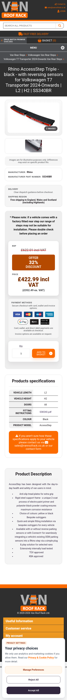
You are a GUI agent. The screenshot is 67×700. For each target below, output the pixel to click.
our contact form (39, 447)
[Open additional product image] (33, 146)
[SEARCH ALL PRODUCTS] (29, 26)
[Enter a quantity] (21, 353)
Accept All (33, 690)
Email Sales (8, 41)
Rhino (30, 172)
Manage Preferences (33, 669)
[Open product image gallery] (33, 118)
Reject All (33, 679)
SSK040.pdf (45, 412)
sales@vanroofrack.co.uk (55, 7)
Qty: (21, 346)
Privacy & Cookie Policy (41, 657)
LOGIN (61, 11)
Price (15, 274)
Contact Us (61, 4)
